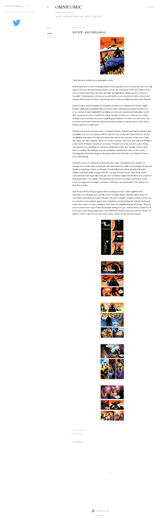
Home (58, 16)
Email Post (81, 430)
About (87, 16)
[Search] (150, 7)
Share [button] (49, 28)
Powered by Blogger (100, 510)
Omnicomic (68, 7)
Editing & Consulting (72, 16)
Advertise (97, 16)
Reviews (50, 37)
